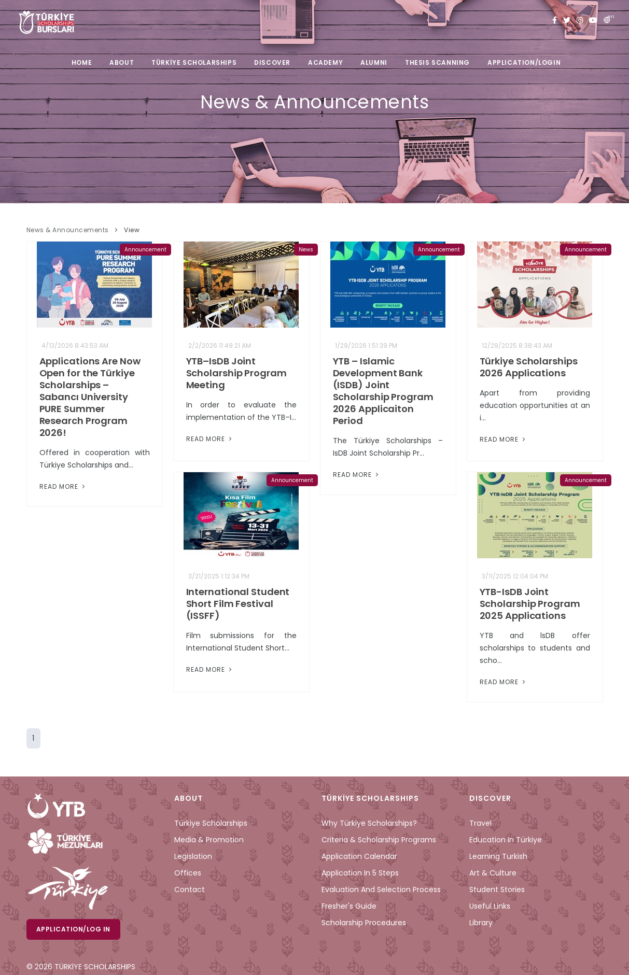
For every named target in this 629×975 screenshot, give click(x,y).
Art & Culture (492, 873)
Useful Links (489, 906)
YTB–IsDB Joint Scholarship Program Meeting (236, 373)
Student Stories (497, 889)
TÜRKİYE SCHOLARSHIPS (193, 62)
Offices (187, 873)
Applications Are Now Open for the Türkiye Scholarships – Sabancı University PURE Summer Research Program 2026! (90, 397)
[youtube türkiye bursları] (593, 20)
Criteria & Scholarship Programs (379, 840)
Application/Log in (73, 929)
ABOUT (121, 62)
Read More (63, 486)
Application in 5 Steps (360, 873)
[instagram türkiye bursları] (580, 20)
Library (481, 922)
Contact (189, 889)
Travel (480, 823)
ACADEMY (325, 62)
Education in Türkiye (505, 840)
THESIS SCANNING (437, 62)
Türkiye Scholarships (210, 823)
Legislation (193, 856)
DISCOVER (272, 62)
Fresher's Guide (349, 906)
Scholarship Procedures (364, 922)
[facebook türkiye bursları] (554, 20)
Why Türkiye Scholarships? (369, 823)
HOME (82, 62)
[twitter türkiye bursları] (567, 20)
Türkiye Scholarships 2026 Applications (529, 367)
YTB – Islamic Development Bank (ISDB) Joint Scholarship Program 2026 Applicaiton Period (383, 391)
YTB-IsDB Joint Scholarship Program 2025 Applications (530, 603)
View (131, 229)
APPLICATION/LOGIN (524, 62)
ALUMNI (373, 62)
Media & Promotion (209, 840)
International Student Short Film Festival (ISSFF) (238, 603)
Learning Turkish (498, 856)
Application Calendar (359, 856)
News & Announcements (67, 229)
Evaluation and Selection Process (381, 889)
